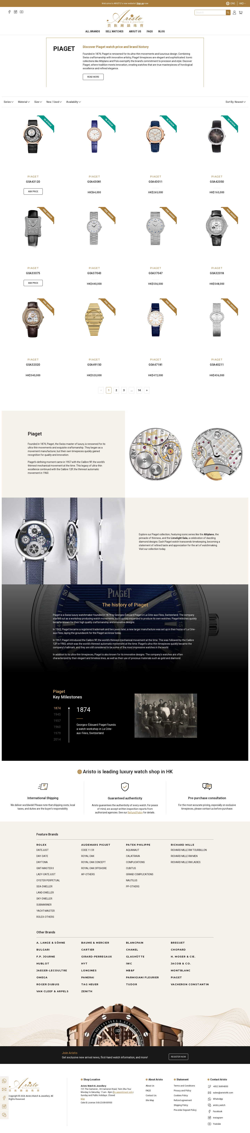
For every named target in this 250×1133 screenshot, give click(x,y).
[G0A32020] (33, 325)
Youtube (217, 1124)
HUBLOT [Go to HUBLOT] (42, 963)
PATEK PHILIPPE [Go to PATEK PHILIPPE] (138, 844)
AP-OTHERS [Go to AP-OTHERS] (88, 874)
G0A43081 (94, 181)
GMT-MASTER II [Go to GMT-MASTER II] (45, 868)
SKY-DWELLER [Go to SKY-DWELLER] (44, 898)
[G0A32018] (217, 233)
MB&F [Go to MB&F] (130, 970)
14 (139, 390)
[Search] (228, 12)
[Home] (125, 18)
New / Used (54, 101)
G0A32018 (217, 273)
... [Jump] (132, 390)
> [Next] (147, 390)
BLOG (161, 31)
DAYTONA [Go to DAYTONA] (42, 862)
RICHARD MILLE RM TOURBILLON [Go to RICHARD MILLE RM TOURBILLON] (189, 850)
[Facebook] (9, 12)
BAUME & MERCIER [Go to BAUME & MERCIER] (95, 942)
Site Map (150, 1100)
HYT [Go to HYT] (84, 963)
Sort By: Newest (236, 101)
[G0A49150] (94, 325)
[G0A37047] (155, 233)
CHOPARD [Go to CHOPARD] (178, 949)
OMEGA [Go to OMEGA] (42, 977)
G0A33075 (33, 273)
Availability (73, 101)
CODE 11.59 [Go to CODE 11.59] (87, 850)
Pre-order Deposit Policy (185, 1110)
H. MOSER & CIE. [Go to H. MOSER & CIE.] (183, 956)
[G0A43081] (94, 142)
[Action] (4, 1115)
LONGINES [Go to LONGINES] (89, 970)
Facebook (217, 1111)
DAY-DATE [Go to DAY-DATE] (42, 856)
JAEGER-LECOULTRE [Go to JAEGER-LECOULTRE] (51, 970)
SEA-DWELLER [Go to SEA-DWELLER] (44, 886)
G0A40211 (217, 364)
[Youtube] (21, 12)
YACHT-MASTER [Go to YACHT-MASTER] (45, 910)
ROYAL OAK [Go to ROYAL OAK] (87, 856)
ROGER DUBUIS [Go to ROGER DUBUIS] (48, 984)
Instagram (218, 1118)
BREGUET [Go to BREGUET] (178, 942)
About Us (135, 31)
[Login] (234, 12)
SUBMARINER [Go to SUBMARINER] (44, 904)
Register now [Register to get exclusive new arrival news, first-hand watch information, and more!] (178, 1057)
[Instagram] (15, 12)
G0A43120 (33, 181)
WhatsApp (218, 1099)
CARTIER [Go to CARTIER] (87, 949)
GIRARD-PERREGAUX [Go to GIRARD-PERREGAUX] (96, 956)
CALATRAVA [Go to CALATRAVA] (133, 856)
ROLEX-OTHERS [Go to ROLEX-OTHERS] (45, 916)
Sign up (140, 3)
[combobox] (210, 12)
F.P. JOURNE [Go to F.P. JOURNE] (45, 956)
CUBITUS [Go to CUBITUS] (131, 868)
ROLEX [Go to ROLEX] (41, 844)
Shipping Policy (181, 1105)
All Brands (92, 31)
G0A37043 (94, 273)
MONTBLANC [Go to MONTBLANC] (181, 970)
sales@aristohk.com (223, 1093)
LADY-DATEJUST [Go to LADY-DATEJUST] (46, 874)
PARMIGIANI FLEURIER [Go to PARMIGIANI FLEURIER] (142, 977)
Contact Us (151, 1095)
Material (24, 101)
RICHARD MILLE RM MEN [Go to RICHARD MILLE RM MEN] (184, 856)
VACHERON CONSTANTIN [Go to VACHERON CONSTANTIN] (190, 984)
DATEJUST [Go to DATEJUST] (42, 850)
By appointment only (123, 1092)
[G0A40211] (217, 325)
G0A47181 (156, 364)
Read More (93, 77)
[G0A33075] (33, 233)
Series (9, 101)
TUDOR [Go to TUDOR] (131, 984)
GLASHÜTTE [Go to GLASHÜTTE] (135, 956)
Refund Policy (135, 812)
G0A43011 (156, 181)
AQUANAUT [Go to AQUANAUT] (132, 850)
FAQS (150, 31)
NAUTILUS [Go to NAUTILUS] (131, 880)
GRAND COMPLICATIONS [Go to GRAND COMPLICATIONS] (139, 874)
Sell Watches (114, 31)
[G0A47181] (155, 325)
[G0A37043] (94, 233)
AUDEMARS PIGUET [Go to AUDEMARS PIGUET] (95, 844)
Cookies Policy (181, 1095)
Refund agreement (183, 1100)
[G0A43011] (155, 142)
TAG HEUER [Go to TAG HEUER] (90, 984)
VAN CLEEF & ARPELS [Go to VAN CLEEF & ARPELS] (52, 991)
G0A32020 (33, 364)
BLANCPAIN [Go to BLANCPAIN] (135, 942)
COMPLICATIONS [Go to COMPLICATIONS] (135, 862)
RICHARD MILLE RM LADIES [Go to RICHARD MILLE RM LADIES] (186, 862)
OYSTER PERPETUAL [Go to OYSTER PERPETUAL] (48, 880)
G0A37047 (156, 273)
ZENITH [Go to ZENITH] (86, 991)
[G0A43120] (33, 142)
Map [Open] (83, 1099)
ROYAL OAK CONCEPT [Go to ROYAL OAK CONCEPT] (93, 862)
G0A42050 (217, 181)
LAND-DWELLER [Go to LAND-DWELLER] (45, 892)
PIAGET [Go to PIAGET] (176, 977)
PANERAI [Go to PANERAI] (87, 977)
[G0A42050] (217, 142)
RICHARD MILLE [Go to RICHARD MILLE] (182, 844)
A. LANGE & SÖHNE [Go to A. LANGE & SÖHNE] (50, 942)
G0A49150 (94, 364)
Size (38, 101)
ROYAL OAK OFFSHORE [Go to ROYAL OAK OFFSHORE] (94, 868)
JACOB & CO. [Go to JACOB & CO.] (181, 963)
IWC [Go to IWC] (129, 963)
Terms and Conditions (184, 1086)
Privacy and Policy (182, 1090)
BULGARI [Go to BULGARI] (43, 949)
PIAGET (33, 176)
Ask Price (33, 191)
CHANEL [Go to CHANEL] (132, 949)
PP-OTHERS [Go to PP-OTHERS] (132, 886)
